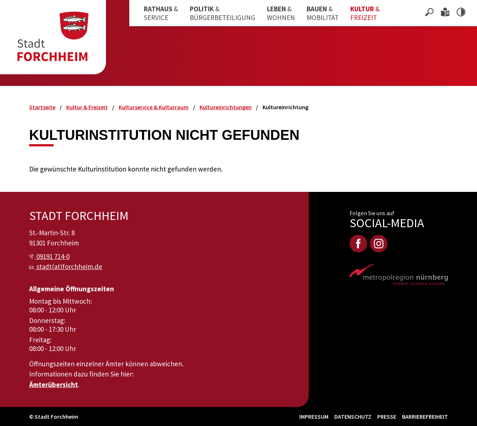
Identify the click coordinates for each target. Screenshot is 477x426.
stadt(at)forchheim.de (69, 266)
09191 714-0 (53, 256)
